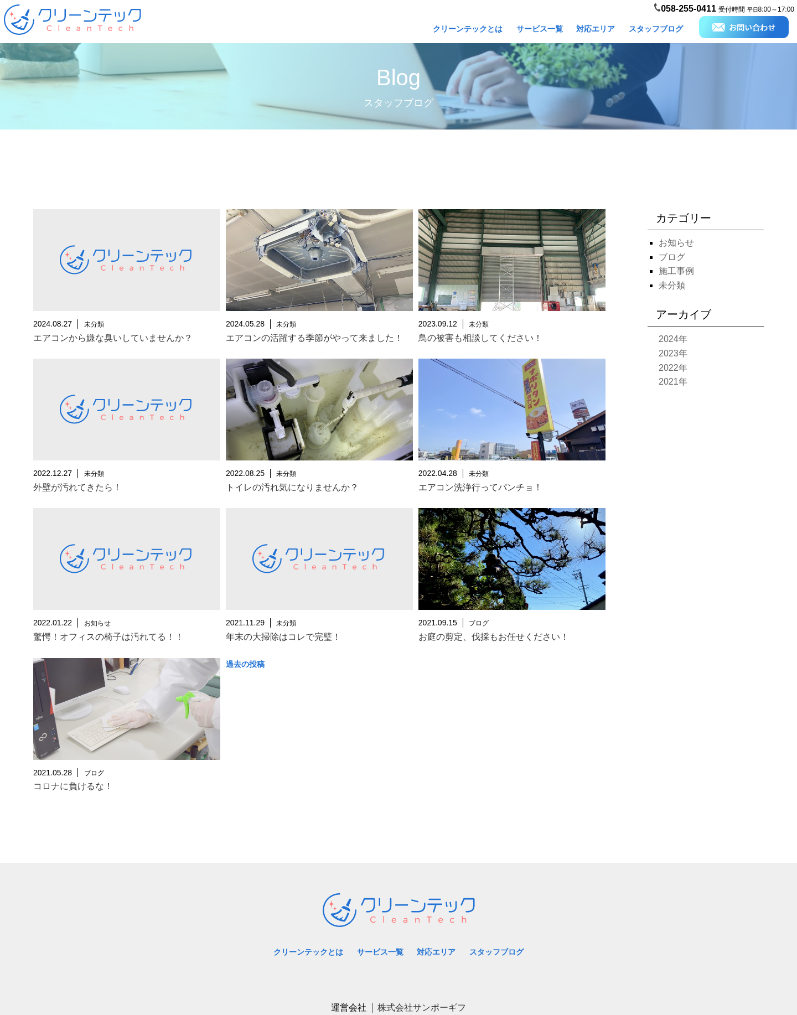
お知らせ (676, 242)
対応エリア (595, 28)
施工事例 (676, 271)
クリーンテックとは (468, 28)
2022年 (673, 367)
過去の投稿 (245, 664)
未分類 (672, 285)
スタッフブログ (656, 28)
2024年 (673, 339)
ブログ (672, 257)
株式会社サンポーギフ (421, 1007)
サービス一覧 (539, 28)
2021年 (673, 381)
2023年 (673, 353)
